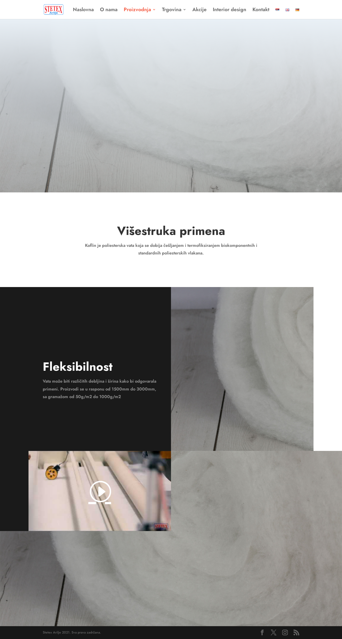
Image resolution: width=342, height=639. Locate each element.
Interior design (229, 10)
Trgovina (171, 10)
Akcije (199, 10)
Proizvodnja (137, 10)
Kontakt (260, 10)
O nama (109, 10)
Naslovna (83, 10)
